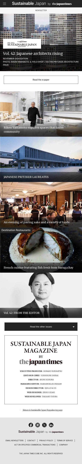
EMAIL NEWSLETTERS (14, 441)
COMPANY (63, 445)
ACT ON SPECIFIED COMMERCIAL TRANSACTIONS (34, 445)
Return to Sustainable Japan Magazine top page (42, 410)
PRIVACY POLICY (46, 441)
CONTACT (31, 441)
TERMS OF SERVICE (65, 441)
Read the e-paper (41, 79)
